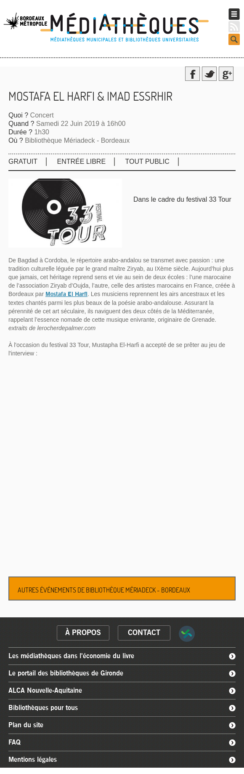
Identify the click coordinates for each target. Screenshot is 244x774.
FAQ (14, 742)
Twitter (209, 74)
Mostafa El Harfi (66, 294)
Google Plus (226, 74)
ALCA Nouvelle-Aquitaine (45, 690)
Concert (42, 115)
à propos (83, 633)
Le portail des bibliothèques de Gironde (65, 673)
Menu (234, 14)
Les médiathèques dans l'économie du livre (71, 656)
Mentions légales (32, 759)
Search (234, 39)
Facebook (192, 74)
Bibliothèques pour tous (43, 708)
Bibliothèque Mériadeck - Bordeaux (77, 140)
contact (144, 633)
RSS (234, 26)
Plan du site (25, 725)
